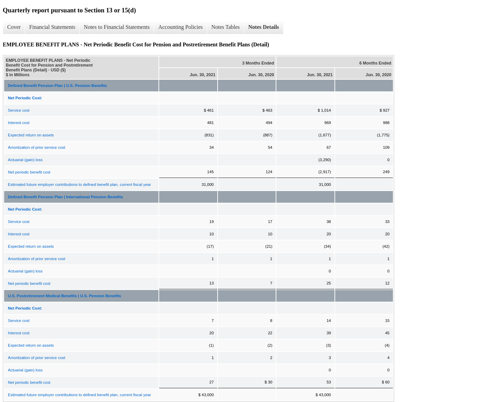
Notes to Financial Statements (117, 27)
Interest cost (19, 123)
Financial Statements (52, 27)
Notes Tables (225, 27)
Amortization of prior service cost (36, 147)
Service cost (19, 110)
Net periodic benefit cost (29, 172)
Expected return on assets (31, 135)
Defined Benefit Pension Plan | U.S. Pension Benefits (57, 85)
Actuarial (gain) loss (25, 160)
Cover (14, 27)
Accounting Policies (180, 27)
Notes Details (263, 27)
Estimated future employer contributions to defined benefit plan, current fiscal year (79, 184)
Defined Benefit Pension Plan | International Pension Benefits (65, 197)
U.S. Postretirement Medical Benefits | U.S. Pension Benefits (64, 296)
